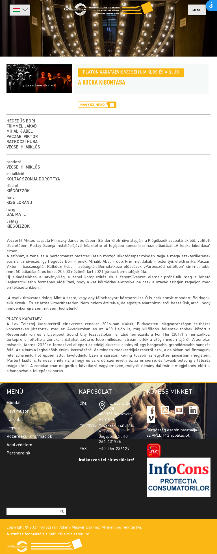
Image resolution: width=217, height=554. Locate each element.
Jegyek (13, 428)
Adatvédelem (19, 445)
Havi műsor (17, 411)
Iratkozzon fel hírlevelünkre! (106, 460)
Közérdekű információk (29, 436)
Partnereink (18, 453)
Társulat (14, 420)
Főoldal (13, 403)
